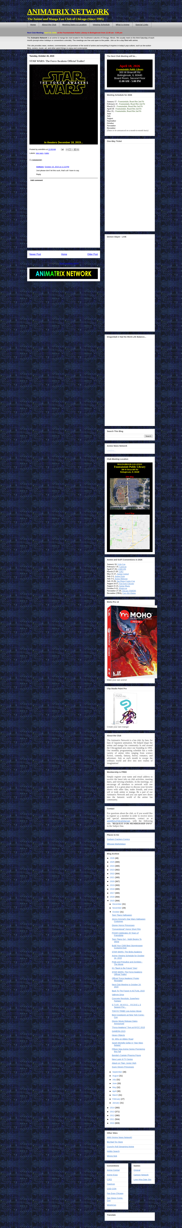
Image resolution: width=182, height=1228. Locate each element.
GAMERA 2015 (118, 1031)
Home (33, 25)
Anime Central (123, 574)
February (116, 1099)
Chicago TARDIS (129, 591)
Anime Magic (124, 586)
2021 (112, 877)
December (117, 904)
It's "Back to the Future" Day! (124, 968)
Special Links (142, 25)
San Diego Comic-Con (126, 581)
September (117, 1072)
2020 (112, 881)
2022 (112, 873)
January (116, 1103)
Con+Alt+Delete (129, 593)
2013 (112, 1111)
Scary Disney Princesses (123, 1067)
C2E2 (121, 571)
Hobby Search (113, 1151)
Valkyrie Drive (118, 995)
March (115, 1095)
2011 (112, 1119)
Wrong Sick (112, 1156)
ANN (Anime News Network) (119, 1137)
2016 (112, 897)
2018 (112, 889)
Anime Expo (120, 576)
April (114, 1091)
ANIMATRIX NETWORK (68, 11)
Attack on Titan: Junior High (124, 1063)
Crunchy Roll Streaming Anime (120, 1146)
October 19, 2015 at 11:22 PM (57, 167)
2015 (112, 901)
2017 (112, 893)
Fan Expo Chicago (126, 584)
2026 (112, 858)
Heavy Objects (118, 1035)
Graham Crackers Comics (118, 839)
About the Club (49, 25)
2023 (112, 870)
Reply (38, 174)
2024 (112, 866)
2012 (112, 1115)
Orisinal (137, 1170)
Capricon (122, 567)
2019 (112, 885)
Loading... (111, 450)
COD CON (111, 1189)
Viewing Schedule (101, 25)
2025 (112, 862)
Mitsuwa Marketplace (116, 844)
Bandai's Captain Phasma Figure (126, 1055)
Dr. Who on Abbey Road (122, 1039)
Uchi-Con (121, 564)
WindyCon (111, 1205)
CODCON (122, 569)
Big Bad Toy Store (115, 1142)
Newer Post (35, 254)
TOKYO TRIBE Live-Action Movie (126, 1011)
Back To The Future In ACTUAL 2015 (128, 991)
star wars (40, 153)
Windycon (123, 588)
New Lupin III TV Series (122, 1059)
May (114, 1087)
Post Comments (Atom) (69, 263)
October (116, 912)
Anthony (40, 167)
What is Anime (122, 25)
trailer (47, 153)
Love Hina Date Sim (142, 1179)
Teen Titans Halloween (122, 915)
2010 (112, 1123)
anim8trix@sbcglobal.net (118, 821)
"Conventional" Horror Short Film (126, 929)
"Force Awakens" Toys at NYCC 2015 (128, 1027)
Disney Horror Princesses (123, 925)
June (114, 1083)
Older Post (92, 254)
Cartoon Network (141, 1175)
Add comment (36, 180)
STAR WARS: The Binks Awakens (127, 952)
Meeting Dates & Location (74, 25)
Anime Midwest (121, 579)
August (115, 1076)
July (114, 1079)
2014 (112, 1108)
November (117, 908)
